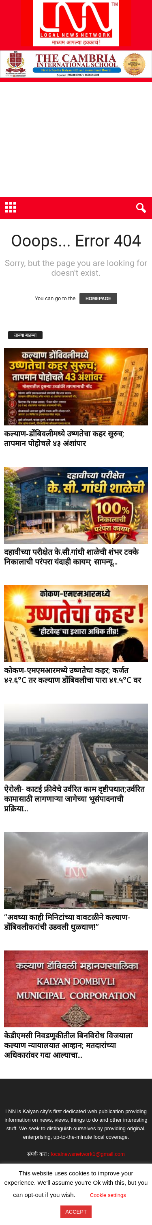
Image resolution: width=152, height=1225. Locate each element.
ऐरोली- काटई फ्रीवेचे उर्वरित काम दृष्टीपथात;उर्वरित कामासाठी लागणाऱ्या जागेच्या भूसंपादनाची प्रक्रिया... (74, 799)
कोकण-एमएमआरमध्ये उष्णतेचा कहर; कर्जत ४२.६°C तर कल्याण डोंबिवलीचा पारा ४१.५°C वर (72, 675)
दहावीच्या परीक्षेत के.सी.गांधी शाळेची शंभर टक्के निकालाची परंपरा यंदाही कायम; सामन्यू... (71, 557)
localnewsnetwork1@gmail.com (88, 1154)
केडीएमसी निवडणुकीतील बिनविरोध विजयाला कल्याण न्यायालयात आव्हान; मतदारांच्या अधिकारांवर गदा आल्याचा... (68, 1045)
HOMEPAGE (98, 298)
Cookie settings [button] (108, 1195)
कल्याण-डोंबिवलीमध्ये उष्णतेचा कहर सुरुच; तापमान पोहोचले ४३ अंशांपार (64, 438)
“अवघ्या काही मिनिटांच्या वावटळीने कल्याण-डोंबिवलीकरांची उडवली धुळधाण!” (67, 922)
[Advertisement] (76, 139)
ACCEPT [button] (76, 1212)
